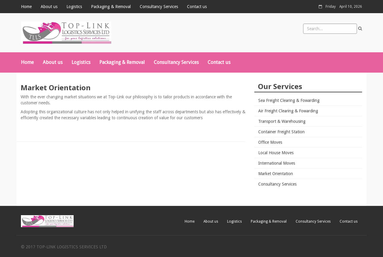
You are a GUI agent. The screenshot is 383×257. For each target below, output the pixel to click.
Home (26, 6)
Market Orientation (275, 173)
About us (49, 6)
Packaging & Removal (111, 6)
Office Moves (270, 142)
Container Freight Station (281, 131)
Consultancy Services (159, 6)
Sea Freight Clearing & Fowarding (289, 100)
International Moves (276, 163)
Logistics (74, 6)
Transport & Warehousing (282, 121)
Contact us (197, 6)
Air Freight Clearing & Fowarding (288, 110)
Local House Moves (276, 152)
